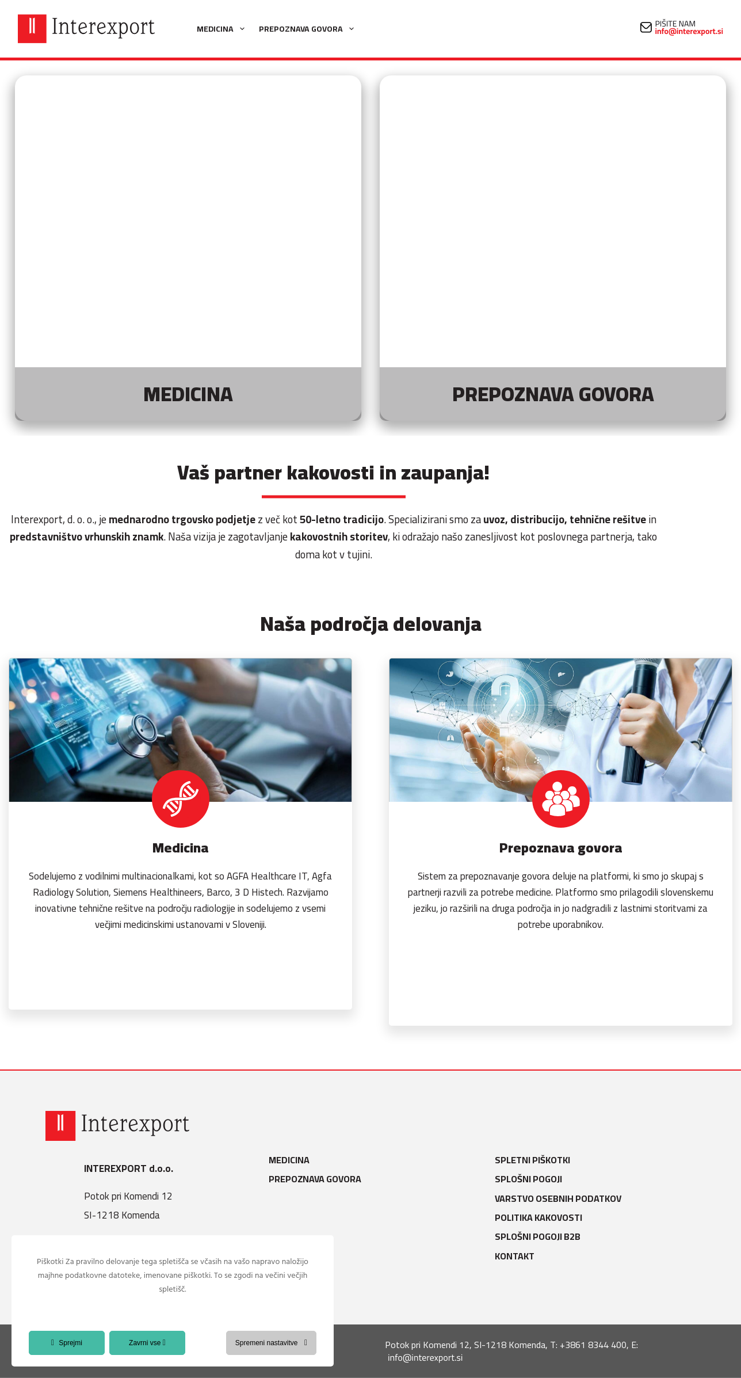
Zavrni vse (147, 1343)
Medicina (223, 28)
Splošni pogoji (532, 1179)
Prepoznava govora (308, 28)
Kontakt (518, 1256)
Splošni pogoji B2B (541, 1237)
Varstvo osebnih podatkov (561, 1199)
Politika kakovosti (542, 1218)
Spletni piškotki (536, 1160)
